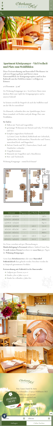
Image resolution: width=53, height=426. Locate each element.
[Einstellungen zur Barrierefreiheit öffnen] (4, 415)
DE (51, 5)
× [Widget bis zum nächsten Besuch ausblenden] (6, 414)
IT (50, 2)
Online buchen (38, 423)
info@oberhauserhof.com (26, 397)
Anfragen (14, 423)
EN (51, 9)
